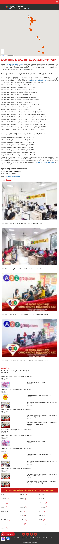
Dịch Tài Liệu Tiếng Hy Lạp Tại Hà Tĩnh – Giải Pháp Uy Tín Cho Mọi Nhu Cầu (22, 269)
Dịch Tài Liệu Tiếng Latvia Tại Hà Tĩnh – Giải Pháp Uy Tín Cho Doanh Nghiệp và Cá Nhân (25, 360)
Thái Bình (4, 507)
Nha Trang (23, 519)
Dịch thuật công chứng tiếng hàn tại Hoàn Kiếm (39, 395)
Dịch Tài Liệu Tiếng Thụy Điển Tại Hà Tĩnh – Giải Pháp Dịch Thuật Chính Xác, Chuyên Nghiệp (42, 423)
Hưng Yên (23, 494)
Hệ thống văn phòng (28, 537)
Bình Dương (42, 524)
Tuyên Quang (43, 507)
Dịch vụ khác (44, 540)
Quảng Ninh (5, 498)
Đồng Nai (4, 528)
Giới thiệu (17, 537)
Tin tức (38, 537)
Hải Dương (42, 498)
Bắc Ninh (23, 498)
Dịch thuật (14, 540)
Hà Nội (3, 494)
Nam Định (4, 503)
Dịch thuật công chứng (32, 540)
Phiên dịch (21, 540)
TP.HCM (42, 519)
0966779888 (9, 534)
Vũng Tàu (4, 524)
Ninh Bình (23, 503)
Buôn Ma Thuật (5, 519)
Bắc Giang (23, 507)
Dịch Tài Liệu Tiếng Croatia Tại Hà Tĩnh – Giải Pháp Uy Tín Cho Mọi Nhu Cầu (22, 223)
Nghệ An (23, 511)
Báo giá (45, 537)
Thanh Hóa (4, 511)
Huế (3, 515)
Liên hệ (51, 537)
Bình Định (42, 515)
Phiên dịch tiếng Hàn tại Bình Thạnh (36, 382)
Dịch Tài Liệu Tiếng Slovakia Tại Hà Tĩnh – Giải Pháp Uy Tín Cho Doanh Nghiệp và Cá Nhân (42, 416)
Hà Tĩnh (42, 511)
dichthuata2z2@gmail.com (12, 176)
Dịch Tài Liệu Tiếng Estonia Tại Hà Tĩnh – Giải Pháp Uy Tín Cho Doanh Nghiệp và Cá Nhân (25, 314)
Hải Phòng (42, 494)
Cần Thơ (23, 524)
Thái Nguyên (43, 503)
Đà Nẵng (23, 515)
